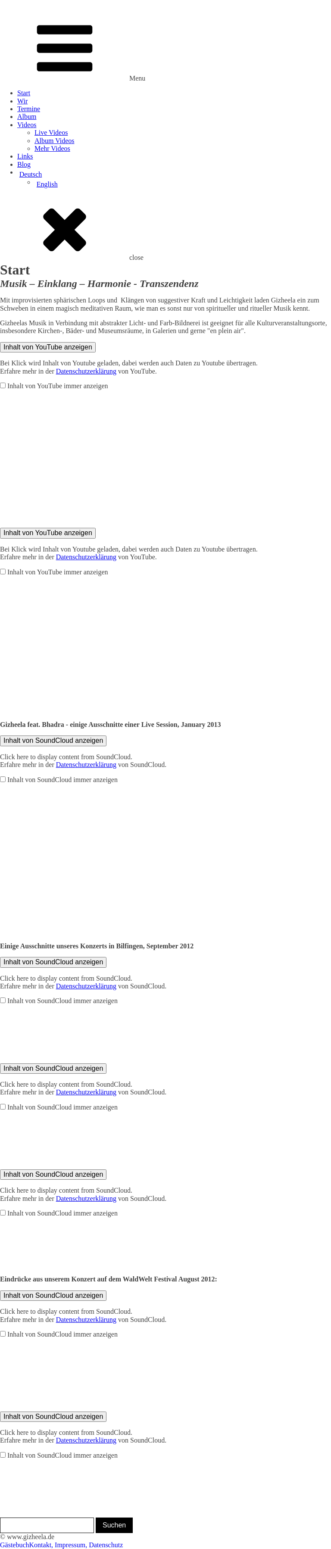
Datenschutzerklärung (86, 371)
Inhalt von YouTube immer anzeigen (57, 386)
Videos (26, 124)
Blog (24, 164)
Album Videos (54, 140)
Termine (28, 108)
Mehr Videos (52, 148)
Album (26, 116)
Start (23, 93)
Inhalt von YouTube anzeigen (47, 347)
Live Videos (51, 132)
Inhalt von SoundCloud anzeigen (53, 740)
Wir (22, 101)
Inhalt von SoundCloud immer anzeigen (62, 779)
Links (25, 156)
